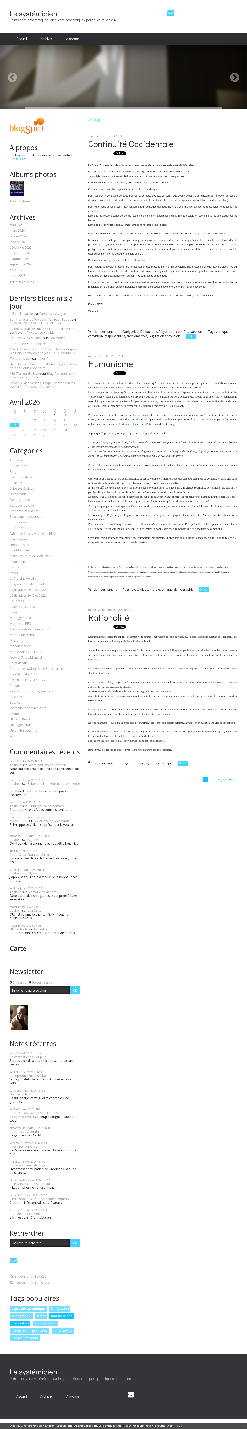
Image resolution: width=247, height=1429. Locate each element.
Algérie (33, 840)
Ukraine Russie (20, 719)
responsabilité (114, 336)
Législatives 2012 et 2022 (28, 590)
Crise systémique (22, 488)
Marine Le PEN (20, 624)
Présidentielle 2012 (23, 674)
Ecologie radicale (22, 505)
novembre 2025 (21, 253)
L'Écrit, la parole (21, 314)
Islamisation (18, 567)
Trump (15, 714)
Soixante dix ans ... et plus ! (28, 1057)
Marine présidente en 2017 (29, 629)
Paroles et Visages (52, 314)
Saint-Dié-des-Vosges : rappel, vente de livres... (43, 383)
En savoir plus (174, 1425)
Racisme (15, 685)
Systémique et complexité (28, 708)
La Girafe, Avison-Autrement (35, 386)
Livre (13, 612)
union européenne (25, 1338)
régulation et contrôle (165, 336)
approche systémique (28, 1309)
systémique (140, 589)
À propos (73, 38)
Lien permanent (102, 331)
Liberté (43, 358)
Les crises (17, 601)
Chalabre (39, 344)
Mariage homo (20, 618)
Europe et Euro (21, 528)
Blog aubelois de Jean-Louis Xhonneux (43, 366)
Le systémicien (33, 13)
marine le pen (61, 1316)
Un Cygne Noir (20, 725)
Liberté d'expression (24, 607)
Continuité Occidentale (131, 143)
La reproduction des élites (28, 1075)
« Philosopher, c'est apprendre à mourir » (40, 1199)
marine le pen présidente (29, 1330)
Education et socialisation (28, 517)
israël (41, 1316)
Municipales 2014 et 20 (26, 652)
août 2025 (17, 270)
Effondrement (20, 522)
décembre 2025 (21, 247)
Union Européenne (23, 730)
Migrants (16, 640)
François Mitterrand (41, 854)
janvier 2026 (18, 242)
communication (21, 477)
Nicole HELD (19, 821)
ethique (222, 331)
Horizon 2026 (19, 545)
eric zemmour (63, 1330)
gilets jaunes (19, 539)
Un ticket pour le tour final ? (30, 364)
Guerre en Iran (20, 1094)
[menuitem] (22, 39)
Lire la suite (18, 159)
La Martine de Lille (23, 578)
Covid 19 (16, 483)
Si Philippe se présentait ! (46, 806)
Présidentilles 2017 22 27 (27, 680)
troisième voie (137, 336)
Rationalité (108, 617)
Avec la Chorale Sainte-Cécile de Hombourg (41, 349)
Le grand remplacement (27, 584)
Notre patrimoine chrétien (47, 765)
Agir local (16, 460)
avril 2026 (17, 225)
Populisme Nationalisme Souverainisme (38, 669)
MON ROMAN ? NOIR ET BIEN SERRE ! (37, 323)
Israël (14, 573)
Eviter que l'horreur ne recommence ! (45, 785)
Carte (18, 948)
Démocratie (18, 494)
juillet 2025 (17, 276)
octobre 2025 (19, 259)
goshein (15, 765)
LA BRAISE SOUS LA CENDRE (30, 1184)
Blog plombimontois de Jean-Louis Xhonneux (42, 353)
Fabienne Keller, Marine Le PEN (32, 533)
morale (155, 589)
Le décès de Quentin (24, 1131)
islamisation (20, 1323)
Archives (46, 38)
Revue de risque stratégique (30, 1165)
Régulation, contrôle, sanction (31, 691)
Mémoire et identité (42, 892)
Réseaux (16, 697)
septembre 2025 (21, 264)
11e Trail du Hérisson (25, 374)
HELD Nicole (19, 929)
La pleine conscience (24, 1146)
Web (13, 736)
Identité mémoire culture (28, 550)
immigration (60, 1309)
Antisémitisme (20, 466)
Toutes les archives (22, 282)
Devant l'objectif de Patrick (34, 332)
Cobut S (15, 854)
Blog (13, 472)
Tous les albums (20, 201)
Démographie (20, 500)
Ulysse (32, 873)
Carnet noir (18, 344)
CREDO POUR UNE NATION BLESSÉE (36, 1113)
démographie (21, 1316)
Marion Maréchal (22, 635)
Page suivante (227, 780)
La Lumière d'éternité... (26, 338)
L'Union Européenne (25, 1214)
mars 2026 (17, 230)
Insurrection (19, 562)
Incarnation (57, 338)
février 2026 (18, 236)
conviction (95, 336)
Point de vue (19, 663)
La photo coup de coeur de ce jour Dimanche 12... (45, 329)
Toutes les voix (20, 358)
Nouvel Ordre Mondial (26, 657)
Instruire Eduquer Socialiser (30, 556)
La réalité (34, 910)
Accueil (21, 38)
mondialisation (20, 646)
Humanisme (110, 363)
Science (15, 702)
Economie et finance (24, 511)
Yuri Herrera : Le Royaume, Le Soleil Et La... (40, 319)
